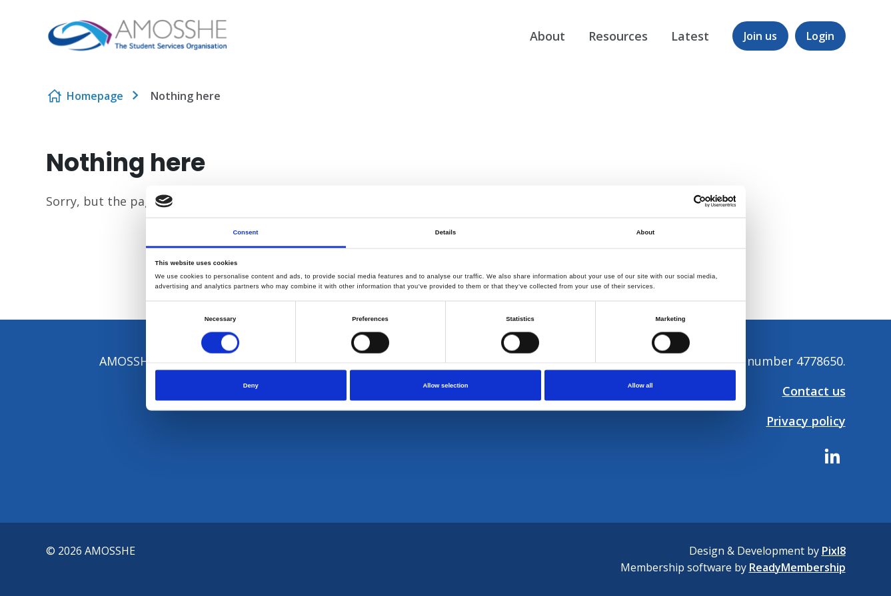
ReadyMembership (797, 567)
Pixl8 (834, 550)
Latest (690, 36)
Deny (251, 385)
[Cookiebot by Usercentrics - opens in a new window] (677, 201)
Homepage (95, 96)
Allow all (640, 385)
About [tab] (645, 231)
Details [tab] (445, 231)
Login (820, 36)
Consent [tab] (245, 231)
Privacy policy (806, 421)
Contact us (814, 391)
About (547, 36)
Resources (618, 36)
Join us (760, 36)
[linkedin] (832, 456)
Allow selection (445, 385)
